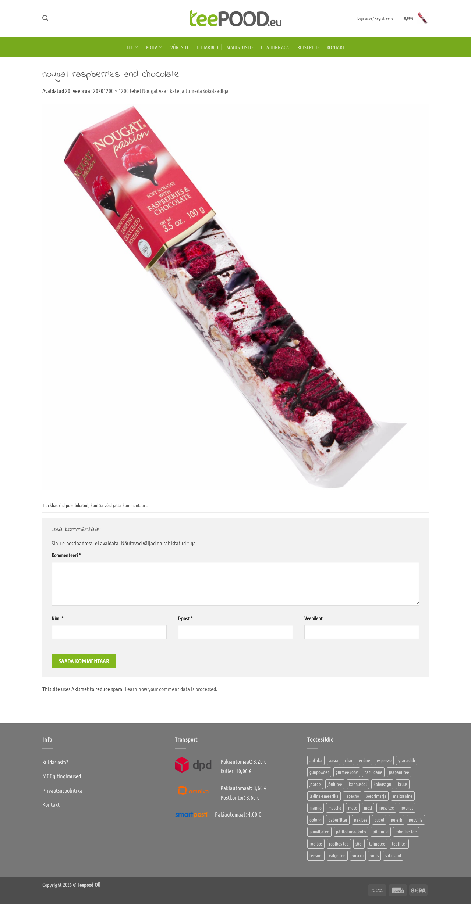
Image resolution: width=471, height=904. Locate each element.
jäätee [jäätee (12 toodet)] (315, 784)
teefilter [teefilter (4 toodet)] (399, 843)
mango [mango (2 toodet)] (315, 807)
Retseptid (308, 47)
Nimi (57, 618)
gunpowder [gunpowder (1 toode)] (319, 772)
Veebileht (313, 618)
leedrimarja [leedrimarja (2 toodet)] (376, 796)
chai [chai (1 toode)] (348, 760)
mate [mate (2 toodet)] (352, 807)
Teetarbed (207, 47)
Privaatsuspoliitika (62, 790)
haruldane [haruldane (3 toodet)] (373, 772)
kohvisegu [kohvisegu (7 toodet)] (382, 784)
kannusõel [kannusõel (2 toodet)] (358, 784)
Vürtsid (179, 47)
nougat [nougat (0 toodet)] (407, 807)
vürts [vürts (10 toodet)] (374, 855)
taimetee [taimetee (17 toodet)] (377, 843)
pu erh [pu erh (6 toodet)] (396, 820)
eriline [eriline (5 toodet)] (364, 760)
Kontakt (336, 47)
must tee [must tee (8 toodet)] (386, 807)
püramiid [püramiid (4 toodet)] (381, 831)
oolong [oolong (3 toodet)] (315, 820)
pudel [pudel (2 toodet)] (379, 820)
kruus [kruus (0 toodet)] (402, 784)
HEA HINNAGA (275, 47)
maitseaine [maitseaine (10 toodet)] (402, 796)
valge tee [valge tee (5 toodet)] (337, 855)
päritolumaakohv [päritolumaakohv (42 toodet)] (351, 831)
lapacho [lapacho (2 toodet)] (352, 796)
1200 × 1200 (116, 90)
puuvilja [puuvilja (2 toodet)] (416, 820)
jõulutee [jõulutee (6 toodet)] (334, 784)
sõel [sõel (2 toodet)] (358, 843)
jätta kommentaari (129, 505)
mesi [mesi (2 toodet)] (368, 807)
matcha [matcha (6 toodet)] (334, 807)
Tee (132, 46)
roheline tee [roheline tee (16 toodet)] (406, 831)
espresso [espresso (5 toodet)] (384, 760)
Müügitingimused (61, 775)
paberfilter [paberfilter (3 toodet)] (337, 820)
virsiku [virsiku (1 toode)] (358, 855)
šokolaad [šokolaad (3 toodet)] (393, 855)
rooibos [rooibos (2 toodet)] (315, 843)
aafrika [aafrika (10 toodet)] (315, 760)
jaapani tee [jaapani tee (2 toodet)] (399, 772)
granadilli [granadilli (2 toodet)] (406, 760)
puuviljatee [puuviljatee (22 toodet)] (319, 831)
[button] (45, 18)
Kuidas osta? (55, 761)
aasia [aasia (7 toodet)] (333, 760)
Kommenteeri (66, 555)
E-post (185, 618)
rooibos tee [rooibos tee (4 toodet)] (339, 843)
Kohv (154, 46)
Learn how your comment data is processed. (171, 688)
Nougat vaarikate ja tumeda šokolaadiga (185, 90)
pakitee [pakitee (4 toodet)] (361, 820)
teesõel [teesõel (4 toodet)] (315, 855)
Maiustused (239, 47)
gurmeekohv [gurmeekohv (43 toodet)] (347, 772)
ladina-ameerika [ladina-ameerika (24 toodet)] (324, 796)
